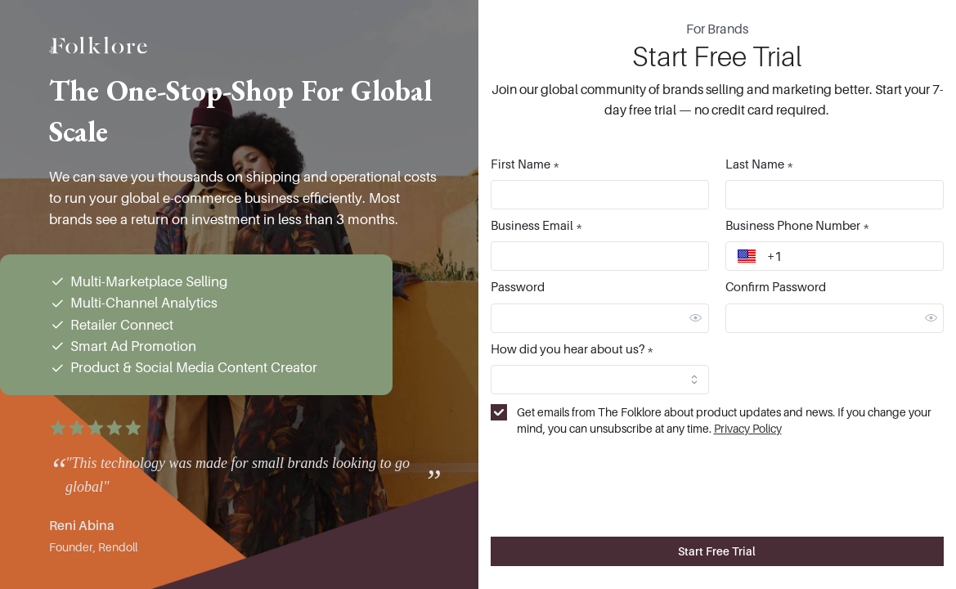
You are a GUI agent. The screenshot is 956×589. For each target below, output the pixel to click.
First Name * (525, 163)
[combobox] (600, 379)
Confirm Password (775, 286)
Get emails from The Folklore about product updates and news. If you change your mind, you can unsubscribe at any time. (724, 420)
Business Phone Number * (797, 225)
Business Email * (536, 225)
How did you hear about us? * (572, 348)
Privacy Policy (748, 428)
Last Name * (759, 163)
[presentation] (717, 475)
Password (518, 286)
